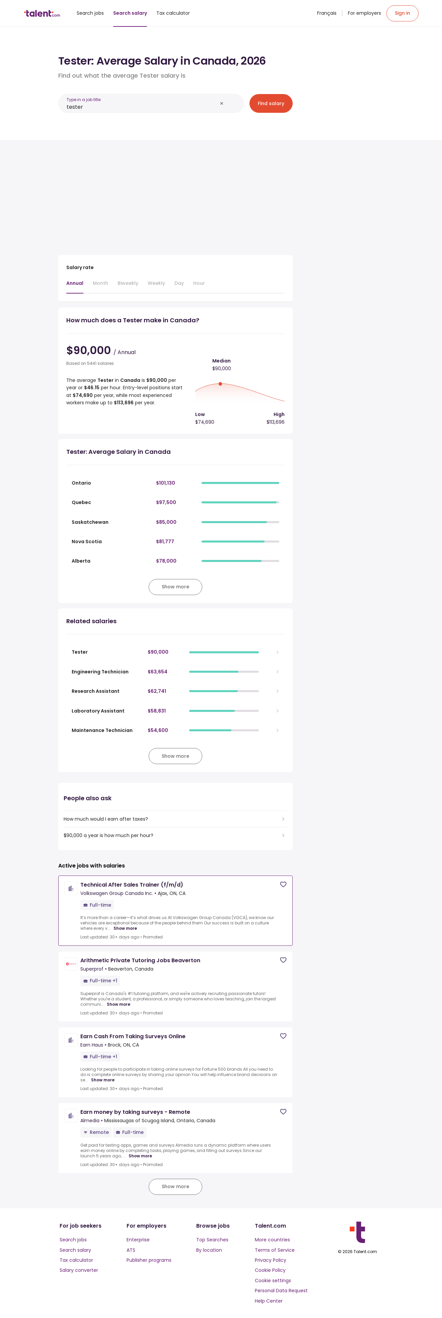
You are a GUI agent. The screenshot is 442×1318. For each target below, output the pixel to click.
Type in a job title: (84, 99)
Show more (125, 928)
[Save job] (283, 884)
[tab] (74, 286)
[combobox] (142, 106)
